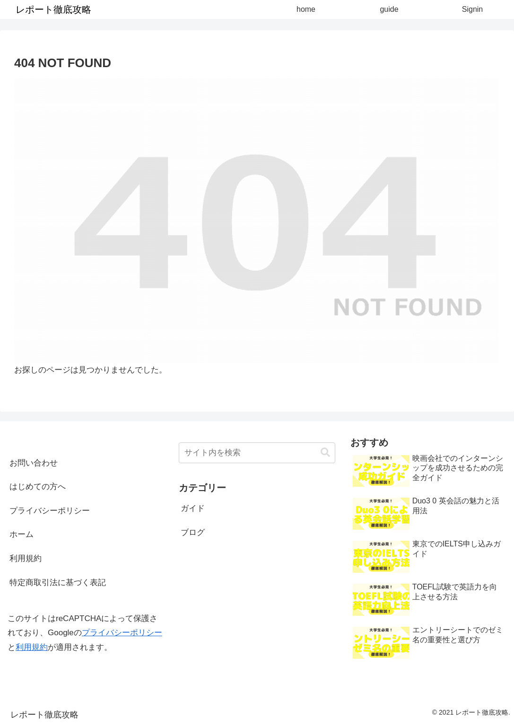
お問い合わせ (33, 462)
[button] (325, 452)
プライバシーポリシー (49, 510)
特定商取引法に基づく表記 (57, 582)
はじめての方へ (37, 486)
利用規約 (25, 558)
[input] (257, 452)
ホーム (21, 534)
